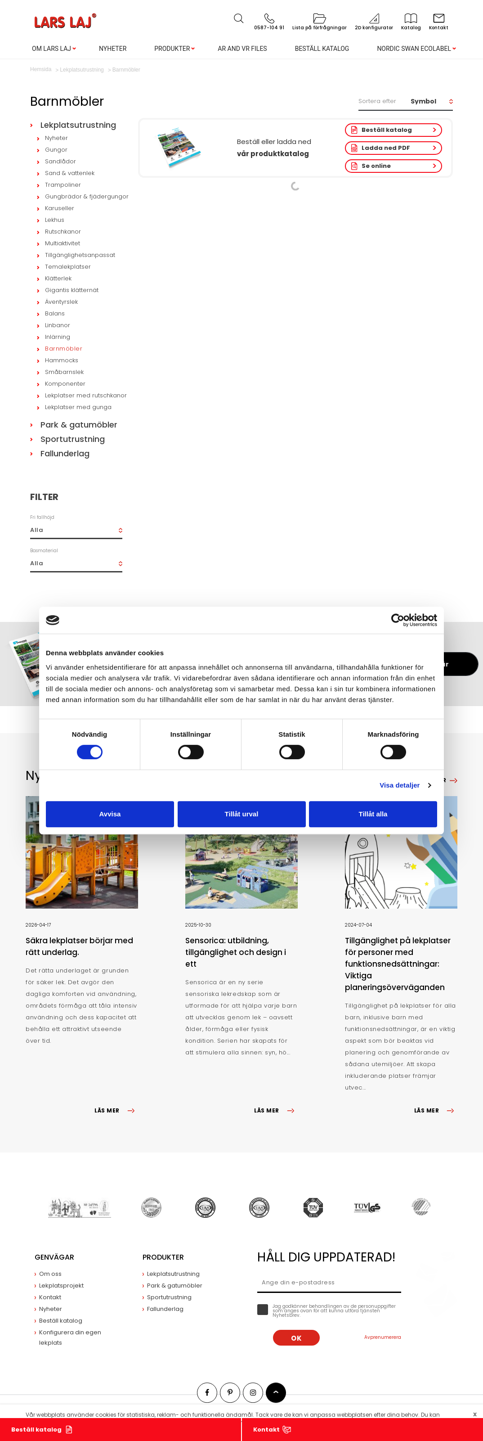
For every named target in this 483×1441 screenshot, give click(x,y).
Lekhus (54, 220)
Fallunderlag (64, 453)
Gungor (56, 149)
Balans (55, 313)
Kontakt (266, 1429)
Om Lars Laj (51, 48)
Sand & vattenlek (69, 173)
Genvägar (54, 1257)
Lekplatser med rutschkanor (86, 395)
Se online (376, 166)
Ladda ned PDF (386, 148)
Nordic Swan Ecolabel (414, 48)
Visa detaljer (400, 785)
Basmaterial (44, 550)
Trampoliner (63, 184)
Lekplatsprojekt (61, 1285)
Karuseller (59, 208)
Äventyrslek (61, 301)
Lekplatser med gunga (78, 407)
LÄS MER (116, 1110)
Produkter (172, 48)
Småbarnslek (64, 372)
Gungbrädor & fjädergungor (87, 196)
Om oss (50, 1274)
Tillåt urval (242, 814)
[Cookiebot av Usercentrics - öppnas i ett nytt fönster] (397, 620)
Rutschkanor (63, 231)
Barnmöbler (63, 348)
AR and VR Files (242, 48)
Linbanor (57, 325)
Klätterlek (58, 278)
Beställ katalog (322, 48)
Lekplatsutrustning (78, 125)
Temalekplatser (68, 266)
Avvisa (110, 814)
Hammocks (61, 360)
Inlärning (57, 337)
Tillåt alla (373, 814)
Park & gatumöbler (78, 424)
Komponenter (65, 383)
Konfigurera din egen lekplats (70, 1337)
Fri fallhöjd (42, 517)
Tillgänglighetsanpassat (80, 255)
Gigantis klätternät (71, 290)
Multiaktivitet (62, 243)
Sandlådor (60, 161)
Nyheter (112, 48)
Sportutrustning (72, 439)
